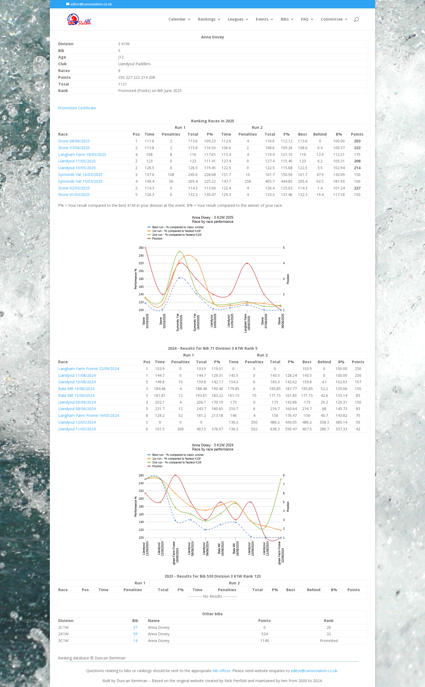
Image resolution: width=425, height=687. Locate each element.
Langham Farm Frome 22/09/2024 (88, 368)
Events (262, 19)
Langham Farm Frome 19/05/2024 (88, 415)
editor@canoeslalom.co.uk (314, 670)
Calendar (177, 19)
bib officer (221, 670)
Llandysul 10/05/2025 (77, 167)
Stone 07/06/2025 (74, 147)
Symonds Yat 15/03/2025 (80, 181)
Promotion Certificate (77, 107)
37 (135, 627)
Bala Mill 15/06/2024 (76, 395)
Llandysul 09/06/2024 (77, 402)
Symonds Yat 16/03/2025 (80, 174)
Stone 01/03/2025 (74, 194)
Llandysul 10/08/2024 (77, 381)
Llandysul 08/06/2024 (77, 408)
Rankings (206, 19)
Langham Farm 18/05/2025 (82, 154)
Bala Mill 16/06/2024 (76, 388)
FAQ (304, 19)
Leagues (235, 19)
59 (135, 633)
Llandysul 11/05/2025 (77, 160)
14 (135, 640)
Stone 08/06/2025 (74, 140)
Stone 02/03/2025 (74, 188)
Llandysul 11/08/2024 (77, 375)
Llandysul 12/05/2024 (77, 422)
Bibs (285, 19)
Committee (332, 19)
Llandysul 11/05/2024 (77, 428)
